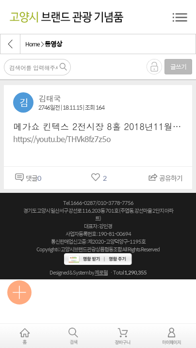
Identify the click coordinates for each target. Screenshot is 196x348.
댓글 (27, 178)
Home (32, 44)
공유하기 (164, 178)
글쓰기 (178, 66)
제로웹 (101, 272)
